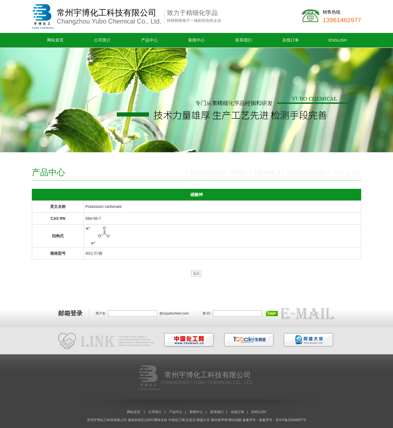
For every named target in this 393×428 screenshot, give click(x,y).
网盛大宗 (203, 420)
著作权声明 (219, 420)
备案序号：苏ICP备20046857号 (282, 420)
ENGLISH (338, 40)
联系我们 (243, 40)
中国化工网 (176, 420)
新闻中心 (196, 40)
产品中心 (149, 40)
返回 (196, 273)
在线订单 (290, 40)
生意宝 (191, 420)
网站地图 (235, 420)
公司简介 (102, 40)
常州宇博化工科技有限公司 (107, 420)
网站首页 (55, 40)
